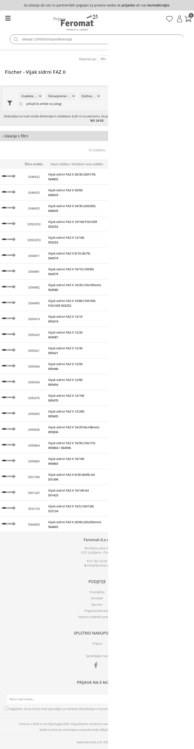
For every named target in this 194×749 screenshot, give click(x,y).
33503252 (34, 224)
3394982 (34, 287)
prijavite (128, 5)
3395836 (34, 429)
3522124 (34, 508)
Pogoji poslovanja (97, 610)
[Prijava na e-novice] (184, 699)
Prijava (179, 19)
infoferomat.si (98, 565)
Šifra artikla (34, 164)
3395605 (34, 414)
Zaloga (128, 164)
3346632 (34, 177)
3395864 (34, 445)
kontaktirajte (158, 5)
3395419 (34, 319)
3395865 (34, 461)
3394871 (34, 256)
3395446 (34, 366)
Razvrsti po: (88, 59)
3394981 (34, 271)
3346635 (34, 208)
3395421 (34, 350)
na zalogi (55, 104)
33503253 (34, 240)
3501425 (34, 493)
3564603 (34, 524)
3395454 (34, 382)
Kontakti (97, 598)
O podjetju (97, 592)
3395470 (34, 398)
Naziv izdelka (59, 164)
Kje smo (97, 604)
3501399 (34, 477)
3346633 (34, 192)
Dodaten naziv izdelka (87, 164)
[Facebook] (97, 666)
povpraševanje (159, 116)
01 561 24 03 (98, 561)
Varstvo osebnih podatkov (97, 617)
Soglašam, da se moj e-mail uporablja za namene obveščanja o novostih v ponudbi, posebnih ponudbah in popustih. (92, 709)
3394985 (34, 303)
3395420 (34, 335)
